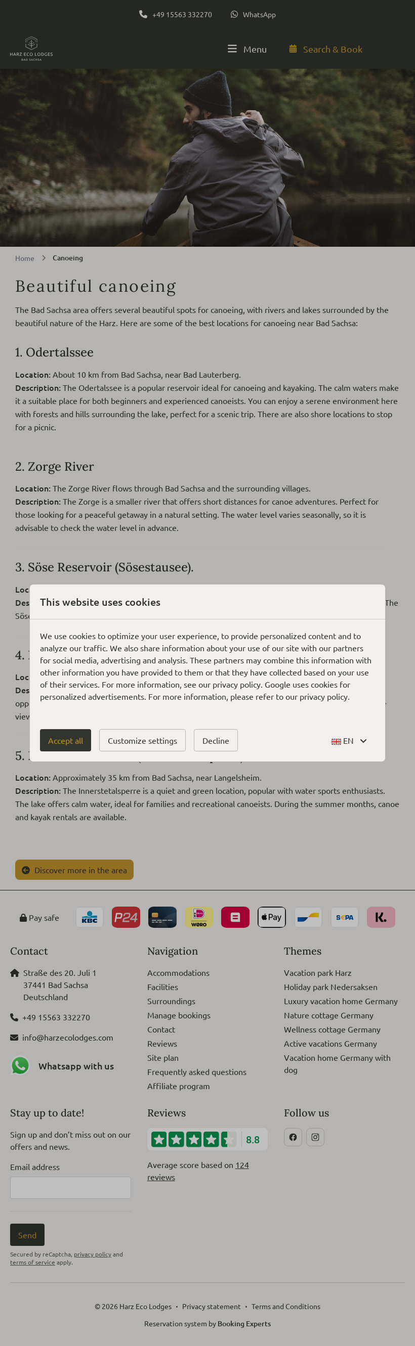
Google (277, 684)
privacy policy (237, 684)
